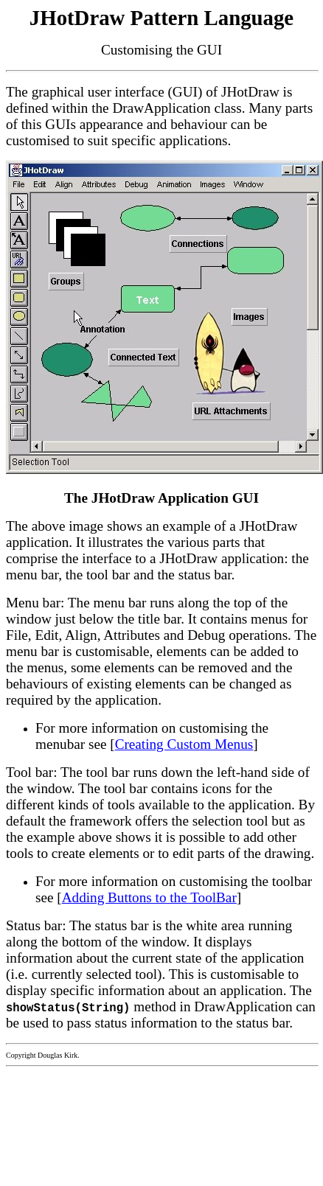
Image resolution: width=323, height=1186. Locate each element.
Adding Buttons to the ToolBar (149, 897)
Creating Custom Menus (184, 744)
